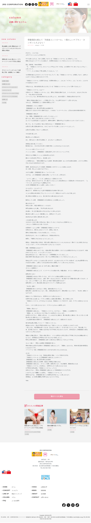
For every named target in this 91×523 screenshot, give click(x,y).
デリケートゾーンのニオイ (9, 87)
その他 (42, 45)
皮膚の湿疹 (5, 81)
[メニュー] (88, 4)
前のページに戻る (56, 396)
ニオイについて (6, 90)
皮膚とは (4, 99)
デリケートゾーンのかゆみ (9, 96)
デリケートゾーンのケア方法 (32, 432)
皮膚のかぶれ (6, 84)
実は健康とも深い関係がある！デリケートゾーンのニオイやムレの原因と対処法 (11, 48)
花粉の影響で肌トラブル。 (54, 426)
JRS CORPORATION (12, 4)
